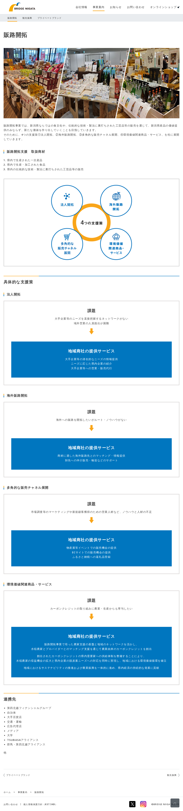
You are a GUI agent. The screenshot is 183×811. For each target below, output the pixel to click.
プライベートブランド (18, 775)
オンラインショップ (164, 7)
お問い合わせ (11, 804)
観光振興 (172, 775)
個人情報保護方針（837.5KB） (40, 804)
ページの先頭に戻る (174, 803)
